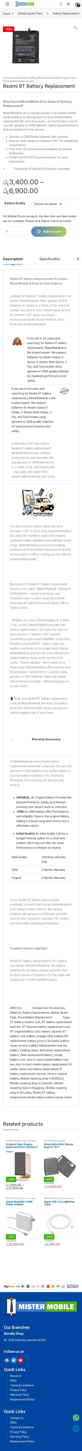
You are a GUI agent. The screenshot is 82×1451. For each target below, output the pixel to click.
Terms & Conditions (22, 1385)
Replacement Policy (22, 1399)
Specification (49, 259)
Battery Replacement (41, 77)
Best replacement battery (37, 1055)
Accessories (10, 77)
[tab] (13, 260)
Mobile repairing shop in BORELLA (42, 1078)
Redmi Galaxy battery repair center (49, 1097)
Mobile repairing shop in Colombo (31, 1083)
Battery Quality (15, 203)
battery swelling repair (24, 1050)
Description (13, 259)
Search (60, 4)
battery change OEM (40, 1036)
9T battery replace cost (25, 1022)
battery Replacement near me (48, 1045)
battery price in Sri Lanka (43, 1040)
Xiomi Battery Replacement (18, 81)
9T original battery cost (25, 1031)
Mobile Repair (13, 1140)
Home (6, 13)
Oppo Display (29, 1140)
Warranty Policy (19, 1394)
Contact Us (17, 1418)
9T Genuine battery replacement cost (46, 1026)
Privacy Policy (18, 1390)
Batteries (23, 77)
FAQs (13, 1380)
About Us (15, 1376)
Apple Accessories (54, 1141)
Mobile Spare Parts (30, 13)
